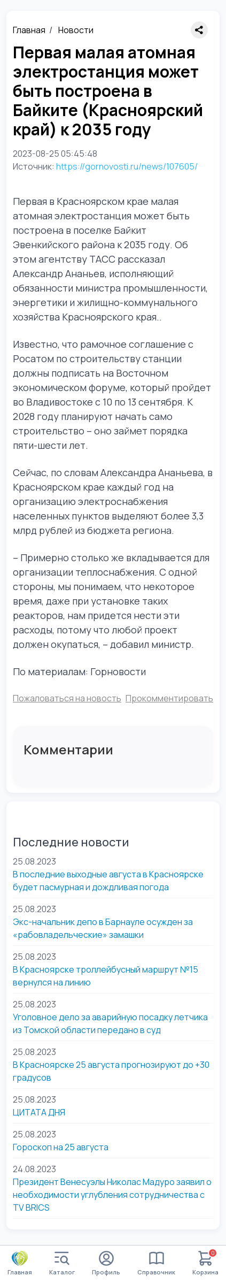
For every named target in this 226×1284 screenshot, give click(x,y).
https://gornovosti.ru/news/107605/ (127, 166)
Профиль (106, 1263)
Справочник (156, 1263)
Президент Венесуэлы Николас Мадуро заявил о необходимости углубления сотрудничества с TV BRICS (112, 1194)
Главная (29, 30)
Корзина (205, 1263)
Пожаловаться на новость (67, 698)
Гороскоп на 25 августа (60, 1147)
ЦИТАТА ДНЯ (39, 1112)
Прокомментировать (169, 698)
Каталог (62, 1263)
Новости (75, 30)
